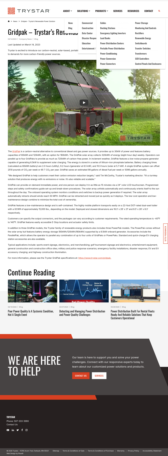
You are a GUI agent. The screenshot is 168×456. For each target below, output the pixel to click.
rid (15, 151)
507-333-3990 (21, 421)
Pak (18, 151)
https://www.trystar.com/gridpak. (94, 258)
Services (99, 375)
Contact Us (81, 375)
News (15, 21)
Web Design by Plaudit (15, 453)
